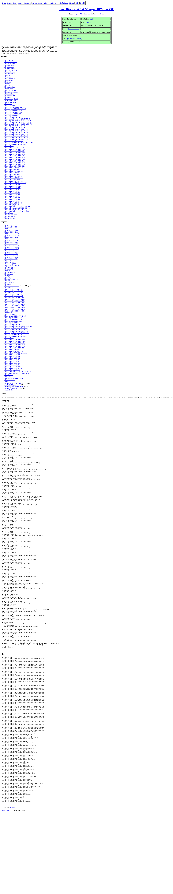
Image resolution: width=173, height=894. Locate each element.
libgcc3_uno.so (9, 68)
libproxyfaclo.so (9, 95)
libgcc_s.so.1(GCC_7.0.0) (12, 265)
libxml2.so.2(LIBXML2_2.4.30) (14, 380)
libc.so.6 (7, 230)
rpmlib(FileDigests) (10, 386)
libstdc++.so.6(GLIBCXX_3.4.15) (14, 302)
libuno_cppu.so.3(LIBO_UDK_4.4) (15, 110)
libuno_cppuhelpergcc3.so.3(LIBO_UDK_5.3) (18, 124)
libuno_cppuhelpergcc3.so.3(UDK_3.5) (16, 134)
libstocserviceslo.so (10, 104)
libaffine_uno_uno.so (10, 63)
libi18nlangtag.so (9, 70)
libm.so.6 (7, 279)
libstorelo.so (8, 105)
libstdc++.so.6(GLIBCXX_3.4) (13, 297)
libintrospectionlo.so (10, 72)
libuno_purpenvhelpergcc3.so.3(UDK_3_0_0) (18, 146)
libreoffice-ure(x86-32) (11, 100)
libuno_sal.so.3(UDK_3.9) (12, 203)
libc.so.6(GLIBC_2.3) (11, 245)
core (95, 14)
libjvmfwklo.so (9, 90)
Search (82, 3)
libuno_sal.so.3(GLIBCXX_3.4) (14, 149)
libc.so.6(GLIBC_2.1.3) (11, 237)
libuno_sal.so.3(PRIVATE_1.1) (13, 171)
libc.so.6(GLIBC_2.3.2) (11, 247)
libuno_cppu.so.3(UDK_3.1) (13, 112)
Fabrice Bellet (5, 891)
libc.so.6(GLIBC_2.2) (11, 242)
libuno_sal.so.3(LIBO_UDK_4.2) (14, 157)
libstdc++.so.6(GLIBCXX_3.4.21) (14, 307)
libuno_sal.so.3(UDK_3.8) (12, 201)
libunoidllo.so (8, 215)
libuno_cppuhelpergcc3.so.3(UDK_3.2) (16, 129)
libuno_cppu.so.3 (9, 107)
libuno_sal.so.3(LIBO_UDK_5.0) (14, 161)
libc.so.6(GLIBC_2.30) (11, 252)
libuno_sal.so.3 (9, 147)
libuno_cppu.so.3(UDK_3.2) (13, 114)
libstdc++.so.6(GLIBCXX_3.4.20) (14, 306)
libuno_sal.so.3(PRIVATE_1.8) (13, 183)
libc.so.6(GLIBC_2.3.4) (11, 250)
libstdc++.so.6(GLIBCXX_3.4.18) (14, 304)
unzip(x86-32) (8, 391)
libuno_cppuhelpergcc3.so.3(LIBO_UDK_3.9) (18, 122)
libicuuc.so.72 (8, 270)
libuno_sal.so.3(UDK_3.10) (12, 188)
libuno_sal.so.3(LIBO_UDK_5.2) (14, 164)
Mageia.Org (89, 22)
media (90, 14)
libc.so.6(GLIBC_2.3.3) (11, 249)
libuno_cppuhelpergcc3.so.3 (12, 119)
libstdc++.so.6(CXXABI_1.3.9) (13, 296)
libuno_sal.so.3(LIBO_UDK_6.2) (14, 167)
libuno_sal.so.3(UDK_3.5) (12, 196)
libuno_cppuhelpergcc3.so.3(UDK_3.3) (16, 131)
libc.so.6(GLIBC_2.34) (11, 257)
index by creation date (50, 3)
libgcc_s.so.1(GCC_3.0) (11, 264)
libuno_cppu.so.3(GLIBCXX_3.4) (14, 109)
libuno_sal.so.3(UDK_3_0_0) (13, 204)
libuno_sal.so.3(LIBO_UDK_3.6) (14, 152)
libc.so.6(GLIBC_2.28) (11, 244)
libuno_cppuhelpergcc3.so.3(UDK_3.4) (16, 132)
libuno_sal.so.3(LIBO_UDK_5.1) (14, 162)
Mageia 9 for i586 (80, 14)
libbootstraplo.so (9, 67)
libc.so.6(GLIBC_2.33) (11, 255)
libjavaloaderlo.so (9, 80)
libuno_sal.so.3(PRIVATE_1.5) (13, 178)
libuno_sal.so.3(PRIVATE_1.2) (13, 173)
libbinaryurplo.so (9, 65)
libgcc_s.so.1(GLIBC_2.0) (12, 267)
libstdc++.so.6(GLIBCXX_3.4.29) (14, 309)
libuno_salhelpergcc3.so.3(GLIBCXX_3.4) (17, 208)
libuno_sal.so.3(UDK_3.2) (12, 191)
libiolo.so (7, 77)
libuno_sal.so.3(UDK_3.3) (12, 193)
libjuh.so (7, 85)
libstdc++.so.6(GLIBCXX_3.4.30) (14, 311)
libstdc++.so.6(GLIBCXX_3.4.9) (14, 312)
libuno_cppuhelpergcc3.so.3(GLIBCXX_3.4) (17, 120)
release (101, 14)
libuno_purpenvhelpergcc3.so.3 (13, 142)
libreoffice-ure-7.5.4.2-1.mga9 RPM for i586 (86, 9)
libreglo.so (7, 99)
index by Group (11, 3)
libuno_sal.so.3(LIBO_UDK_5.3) (14, 166)
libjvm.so (7, 272)
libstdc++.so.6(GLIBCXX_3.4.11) (14, 299)
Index (4, 3)
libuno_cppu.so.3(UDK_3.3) (13, 115)
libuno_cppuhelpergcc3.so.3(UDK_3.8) (16, 139)
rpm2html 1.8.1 (13, 888)
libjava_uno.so (8, 78)
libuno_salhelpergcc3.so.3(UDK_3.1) (15, 211)
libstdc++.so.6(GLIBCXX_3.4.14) (14, 301)
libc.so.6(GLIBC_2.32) (11, 254)
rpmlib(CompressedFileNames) (13, 385)
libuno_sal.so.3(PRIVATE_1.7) (13, 181)
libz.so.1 (7, 383)
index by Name (63, 3)
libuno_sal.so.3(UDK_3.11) (12, 189)
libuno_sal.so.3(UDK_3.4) (12, 194)
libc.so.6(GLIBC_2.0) (11, 232)
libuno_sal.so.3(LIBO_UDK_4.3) (14, 159)
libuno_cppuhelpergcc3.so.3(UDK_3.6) (16, 136)
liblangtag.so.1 (8, 277)
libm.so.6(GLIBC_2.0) (11, 281)
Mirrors (71, 3)
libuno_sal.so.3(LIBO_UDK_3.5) (14, 151)
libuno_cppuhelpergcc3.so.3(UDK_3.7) (16, 137)
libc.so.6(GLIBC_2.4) (11, 259)
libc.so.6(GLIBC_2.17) (11, 240)
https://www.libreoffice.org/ (74, 38)
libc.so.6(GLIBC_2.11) (11, 239)
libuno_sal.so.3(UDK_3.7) (12, 199)
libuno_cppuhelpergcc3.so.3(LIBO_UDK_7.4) (18, 125)
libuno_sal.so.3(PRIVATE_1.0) (13, 169)
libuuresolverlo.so (9, 218)
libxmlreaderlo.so (9, 220)
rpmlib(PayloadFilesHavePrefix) (14, 388)
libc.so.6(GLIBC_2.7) (11, 260)
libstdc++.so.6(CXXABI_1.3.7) (13, 292)
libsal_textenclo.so (10, 102)
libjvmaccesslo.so (9, 89)
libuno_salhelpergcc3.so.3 (12, 206)
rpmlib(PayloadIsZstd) (11, 390)
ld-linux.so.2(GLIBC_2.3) (12, 228)
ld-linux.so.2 (8, 227)
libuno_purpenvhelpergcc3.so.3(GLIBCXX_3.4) (18, 144)
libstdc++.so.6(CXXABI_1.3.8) (13, 294)
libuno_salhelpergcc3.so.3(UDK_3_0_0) (16, 213)
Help (77, 3)
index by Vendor (37, 3)
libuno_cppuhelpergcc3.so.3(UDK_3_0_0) (17, 141)
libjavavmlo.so (8, 82)
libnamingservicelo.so (11, 94)
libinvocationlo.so (9, 75)
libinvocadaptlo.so (9, 73)
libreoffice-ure (8, 62)
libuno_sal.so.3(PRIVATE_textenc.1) (15, 184)
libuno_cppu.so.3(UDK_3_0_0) (13, 117)
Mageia (91, 19)
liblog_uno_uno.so (10, 92)
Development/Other (73, 29)
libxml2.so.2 (8, 378)
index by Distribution (24, 3)
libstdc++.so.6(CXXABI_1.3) (13, 291)
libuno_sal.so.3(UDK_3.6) (12, 198)
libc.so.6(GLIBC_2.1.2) (11, 235)
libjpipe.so (7, 83)
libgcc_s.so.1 (8, 262)
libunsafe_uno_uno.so (11, 216)
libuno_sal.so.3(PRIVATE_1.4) (13, 176)
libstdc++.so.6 (8, 289)
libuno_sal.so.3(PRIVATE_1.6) (13, 179)
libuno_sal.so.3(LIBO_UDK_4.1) (14, 156)
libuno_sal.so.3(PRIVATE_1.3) (13, 174)
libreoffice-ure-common (11, 287)
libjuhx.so (7, 87)
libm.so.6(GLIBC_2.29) (11, 284)
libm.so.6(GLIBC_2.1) (11, 282)
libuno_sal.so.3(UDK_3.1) (12, 186)
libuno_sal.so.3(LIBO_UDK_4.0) (14, 154)
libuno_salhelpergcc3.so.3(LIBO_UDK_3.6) (17, 210)
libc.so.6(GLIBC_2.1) (11, 233)
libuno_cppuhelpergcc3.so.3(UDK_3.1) (16, 127)
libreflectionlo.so (9, 97)
